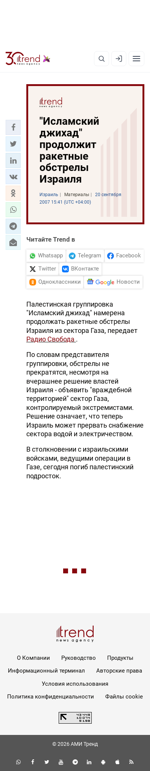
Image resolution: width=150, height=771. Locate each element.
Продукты (120, 658)
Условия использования (75, 683)
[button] (13, 127)
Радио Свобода (51, 339)
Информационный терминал (46, 670)
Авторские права (119, 670)
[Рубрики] (136, 58)
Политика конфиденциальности (50, 696)
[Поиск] (101, 58)
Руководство (78, 658)
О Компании (33, 658)
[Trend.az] (28, 58)
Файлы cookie (124, 696)
